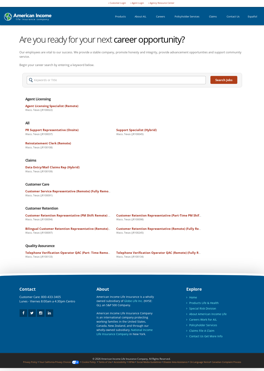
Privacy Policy (32, 362)
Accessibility (128, 362)
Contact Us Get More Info (204, 336)
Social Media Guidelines (159, 362)
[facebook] (23, 313)
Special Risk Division (201, 308)
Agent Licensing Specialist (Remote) (51, 106)
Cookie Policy (94, 362)
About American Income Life (206, 314)
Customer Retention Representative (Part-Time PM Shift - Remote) (177, 215)
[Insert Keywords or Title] (116, 80)
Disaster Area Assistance (188, 362)
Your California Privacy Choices (63, 362)
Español (252, 18)
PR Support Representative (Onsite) (52, 130)
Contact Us (233, 18)
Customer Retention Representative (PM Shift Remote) (77, 215)
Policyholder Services (187, 18)
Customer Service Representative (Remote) (69, 191)
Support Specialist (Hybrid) (136, 130)
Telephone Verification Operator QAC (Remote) (162, 253)
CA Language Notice (215, 362)
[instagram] (40, 313)
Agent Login (137, 3)
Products (120, 18)
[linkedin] (49, 313)
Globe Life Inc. (133, 301)
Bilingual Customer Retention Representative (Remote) (78, 229)
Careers (160, 18)
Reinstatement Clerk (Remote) (48, 143)
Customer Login (117, 3)
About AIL (140, 18)
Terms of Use (111, 362)
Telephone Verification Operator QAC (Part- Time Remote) (80, 253)
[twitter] (32, 313)
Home (191, 297)
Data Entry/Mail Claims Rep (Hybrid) (52, 167)
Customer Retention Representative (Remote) (162, 229)
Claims (212, 18)
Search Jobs (223, 80)
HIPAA (140, 362)
